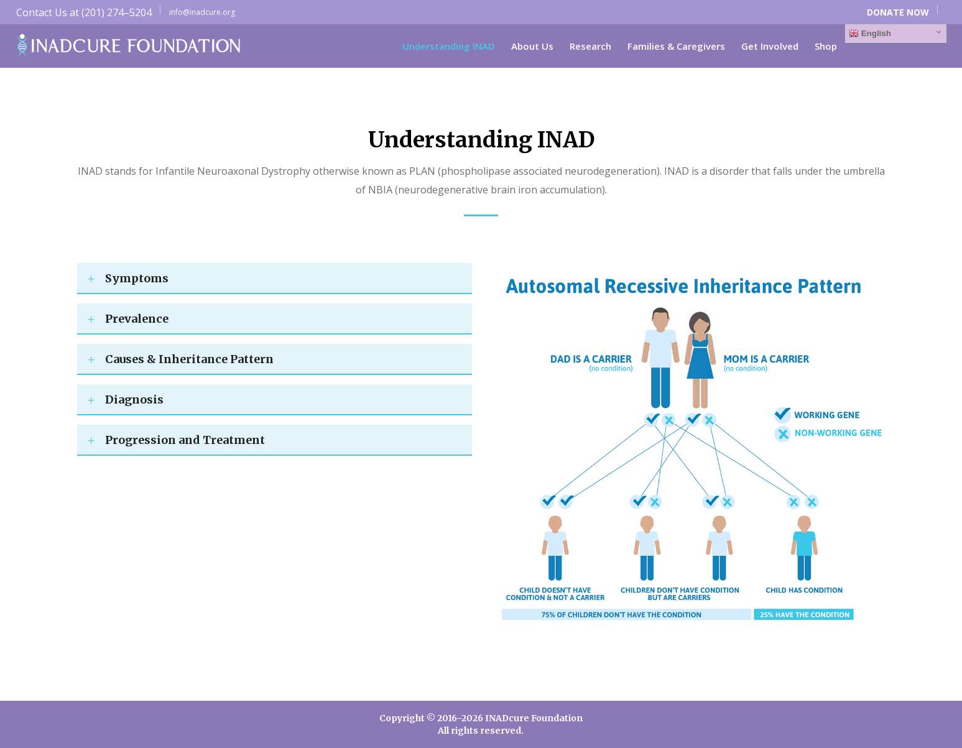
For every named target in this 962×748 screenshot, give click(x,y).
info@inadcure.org (202, 12)
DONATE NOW (898, 12)
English (870, 34)
